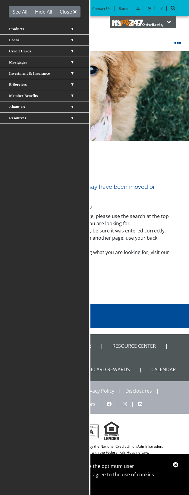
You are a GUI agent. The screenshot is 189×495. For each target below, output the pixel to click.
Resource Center (134, 346)
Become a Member (30, 8)
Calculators (29, 369)
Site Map (57, 404)
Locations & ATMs (69, 8)
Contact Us (101, 8)
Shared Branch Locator (60, 346)
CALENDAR (163, 369)
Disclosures (138, 391)
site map (39, 259)
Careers (87, 404)
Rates (123, 8)
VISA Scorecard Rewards (98, 369)
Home (25, 157)
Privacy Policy (98, 391)
